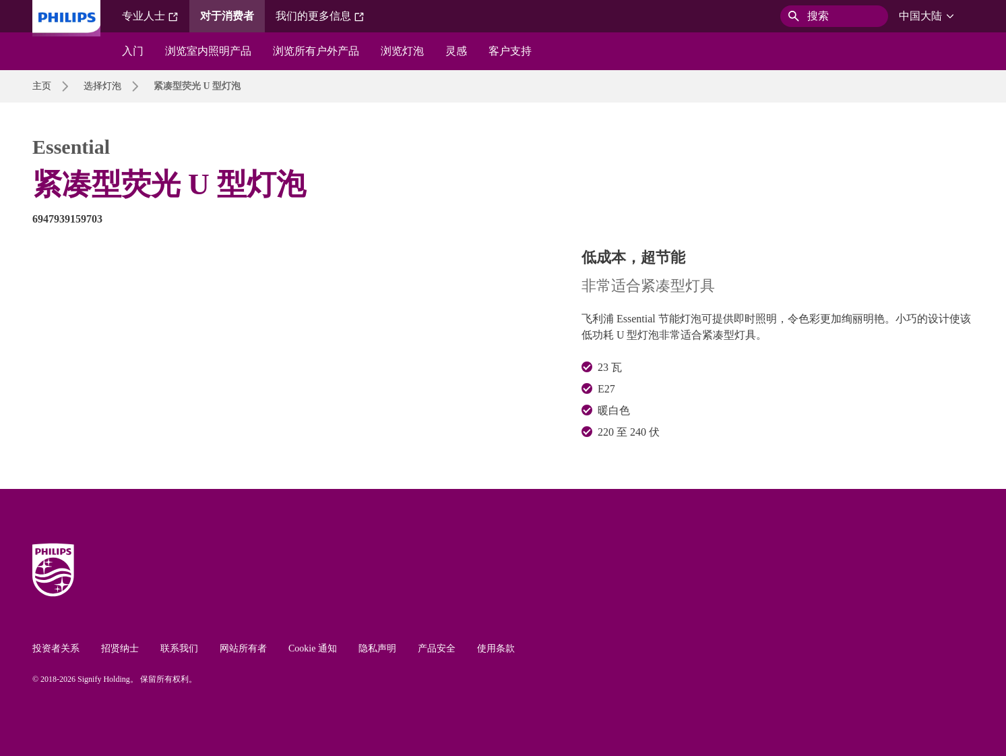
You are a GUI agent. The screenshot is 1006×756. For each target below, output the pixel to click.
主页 (41, 86)
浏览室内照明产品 (208, 51)
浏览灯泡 (402, 51)
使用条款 (496, 648)
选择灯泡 (102, 86)
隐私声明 (377, 648)
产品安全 (436, 648)
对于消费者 (227, 16)
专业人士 (150, 16)
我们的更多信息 (320, 16)
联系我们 (179, 648)
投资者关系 (56, 648)
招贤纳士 (120, 648)
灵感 (456, 51)
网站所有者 (243, 648)
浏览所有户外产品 (316, 51)
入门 (133, 51)
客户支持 (510, 51)
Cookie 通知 (312, 648)
